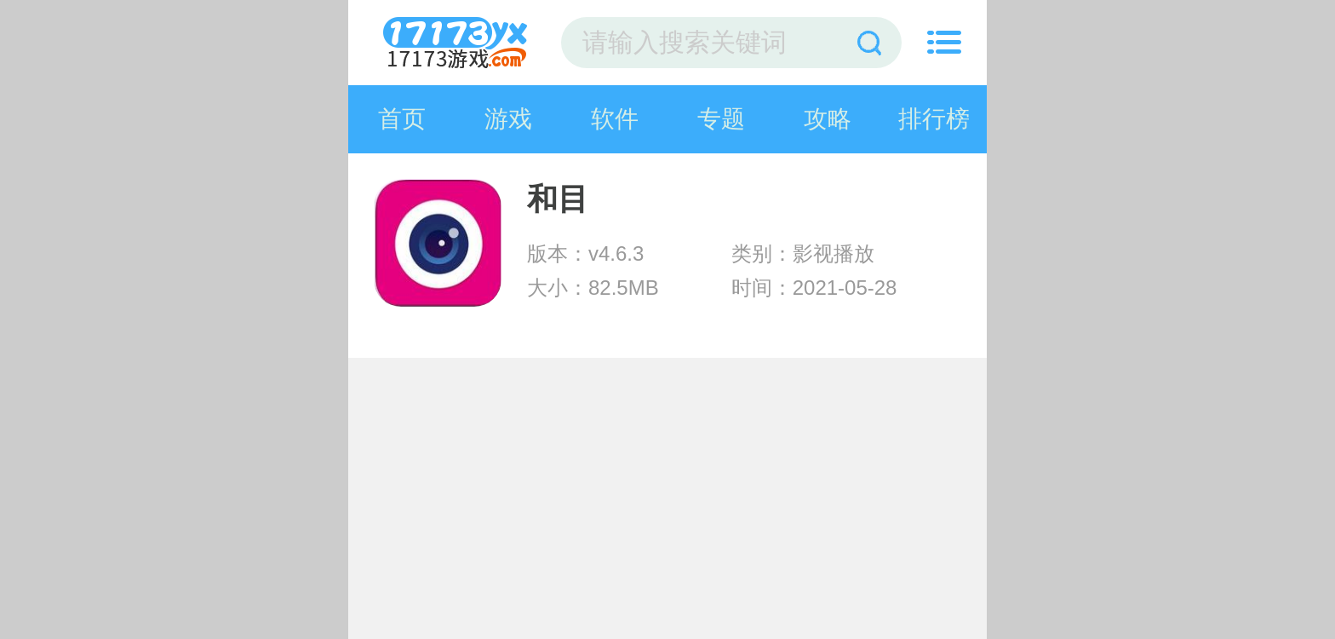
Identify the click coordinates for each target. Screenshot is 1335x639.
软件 (615, 119)
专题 (721, 119)
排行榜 (934, 119)
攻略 (827, 119)
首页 (402, 119)
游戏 (508, 119)
